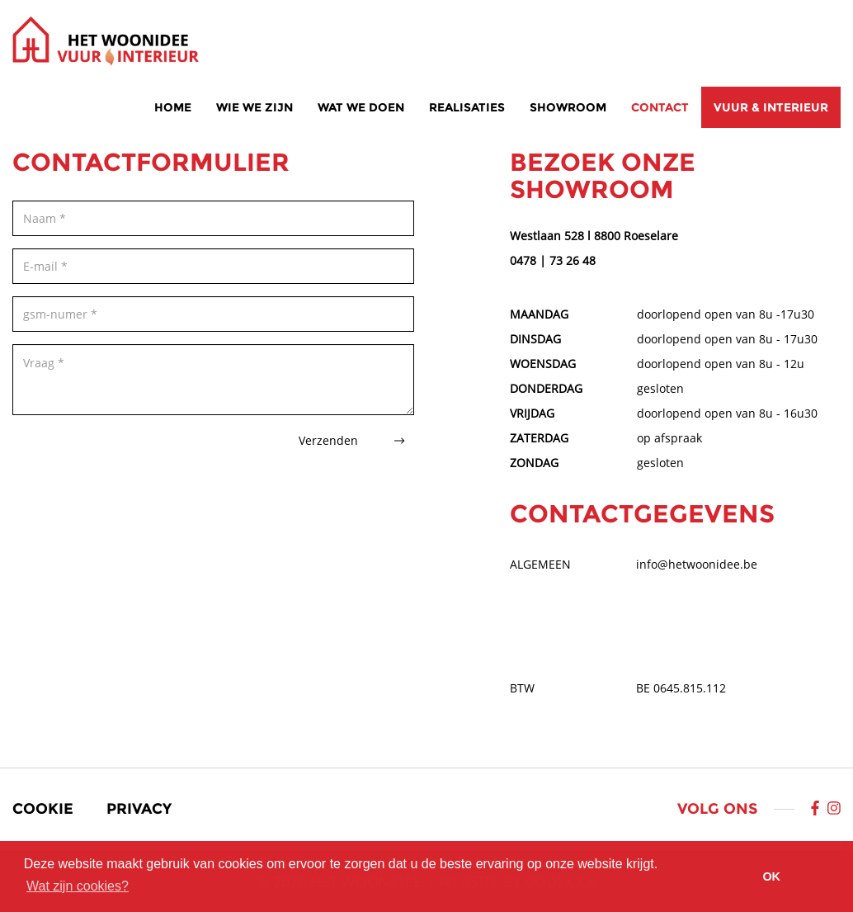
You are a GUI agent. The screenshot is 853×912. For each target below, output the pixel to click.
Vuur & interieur (771, 107)
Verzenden (351, 440)
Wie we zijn (254, 107)
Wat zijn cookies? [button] (77, 886)
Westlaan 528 (547, 235)
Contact (660, 107)
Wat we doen (361, 107)
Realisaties (467, 107)
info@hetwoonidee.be (696, 564)
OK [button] (771, 876)
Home (172, 107)
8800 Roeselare (636, 235)
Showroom (568, 107)
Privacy (139, 809)
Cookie (42, 809)
